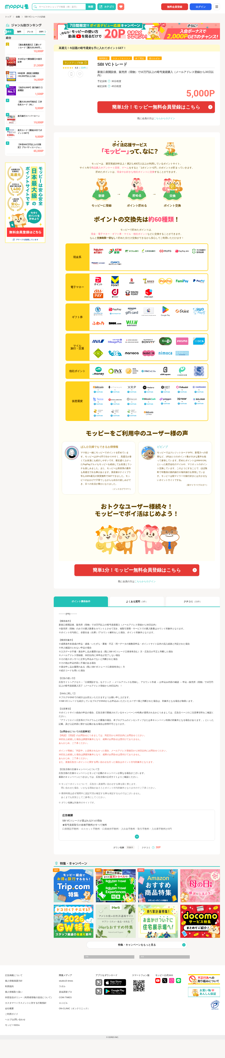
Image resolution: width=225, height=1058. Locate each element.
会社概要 (9, 1008)
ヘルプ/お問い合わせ (15, 1019)
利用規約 (9, 986)
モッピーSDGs (12, 1025)
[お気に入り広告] (121, 6)
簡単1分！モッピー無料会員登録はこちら (156, 107)
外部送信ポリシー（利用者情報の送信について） (29, 997)
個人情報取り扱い (13, 992)
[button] (5, 32)
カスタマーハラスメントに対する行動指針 (26, 1003)
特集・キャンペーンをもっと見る (137, 944)
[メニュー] (216, 6)
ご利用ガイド (11, 1014)
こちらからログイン (164, 118)
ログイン (201, 6)
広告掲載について (13, 975)
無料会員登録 (174, 6)
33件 (83, 68)
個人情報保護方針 (13, 981)
